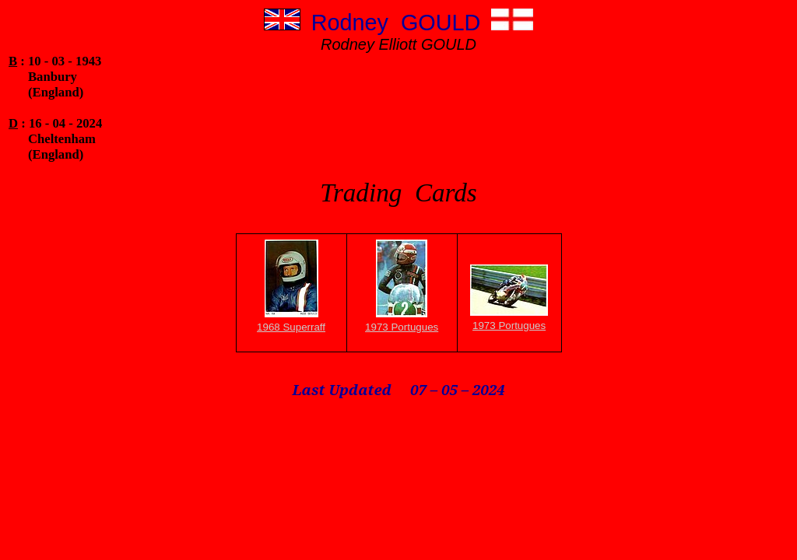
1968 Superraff (291, 327)
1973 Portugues (401, 327)
